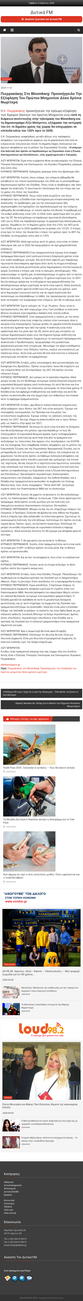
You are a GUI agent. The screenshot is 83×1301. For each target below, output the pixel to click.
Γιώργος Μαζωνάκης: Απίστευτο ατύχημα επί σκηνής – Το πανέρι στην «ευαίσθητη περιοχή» (49, 1139)
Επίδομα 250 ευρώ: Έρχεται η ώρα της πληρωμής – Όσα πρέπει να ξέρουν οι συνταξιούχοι (41, 693)
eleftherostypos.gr (10, 664)
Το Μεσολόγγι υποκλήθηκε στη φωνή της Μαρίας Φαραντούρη (45, 1006)
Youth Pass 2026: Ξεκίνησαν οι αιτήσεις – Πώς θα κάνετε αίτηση (39, 767)
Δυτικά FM (41, 12)
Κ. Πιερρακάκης (14, 111)
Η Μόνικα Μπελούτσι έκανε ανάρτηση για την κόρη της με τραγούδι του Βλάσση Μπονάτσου (49, 1122)
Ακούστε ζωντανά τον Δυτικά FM (42, 19)
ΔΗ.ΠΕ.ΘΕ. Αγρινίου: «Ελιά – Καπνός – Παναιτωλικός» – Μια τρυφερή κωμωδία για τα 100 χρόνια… (41, 973)
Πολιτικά (8, 1210)
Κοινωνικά (9, 1200)
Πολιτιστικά (9, 964)
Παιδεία (8, 1206)
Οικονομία (6, 79)
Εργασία (8, 1195)
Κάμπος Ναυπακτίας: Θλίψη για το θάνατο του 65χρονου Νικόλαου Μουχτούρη (48, 704)
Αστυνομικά (9, 1188)
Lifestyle (7, 1098)
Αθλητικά (8, 1182)
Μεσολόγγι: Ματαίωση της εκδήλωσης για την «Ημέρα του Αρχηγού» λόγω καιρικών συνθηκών (49, 989)
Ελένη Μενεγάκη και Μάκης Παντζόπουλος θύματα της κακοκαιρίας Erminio (40, 1106)
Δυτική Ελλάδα (11, 1191)
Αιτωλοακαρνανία (13, 1185)
